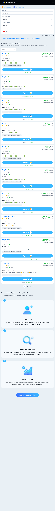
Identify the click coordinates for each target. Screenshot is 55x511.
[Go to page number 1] (24, 286)
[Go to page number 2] (27, 286)
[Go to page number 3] (30, 286)
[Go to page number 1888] (33, 286)
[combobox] (2, 49)
